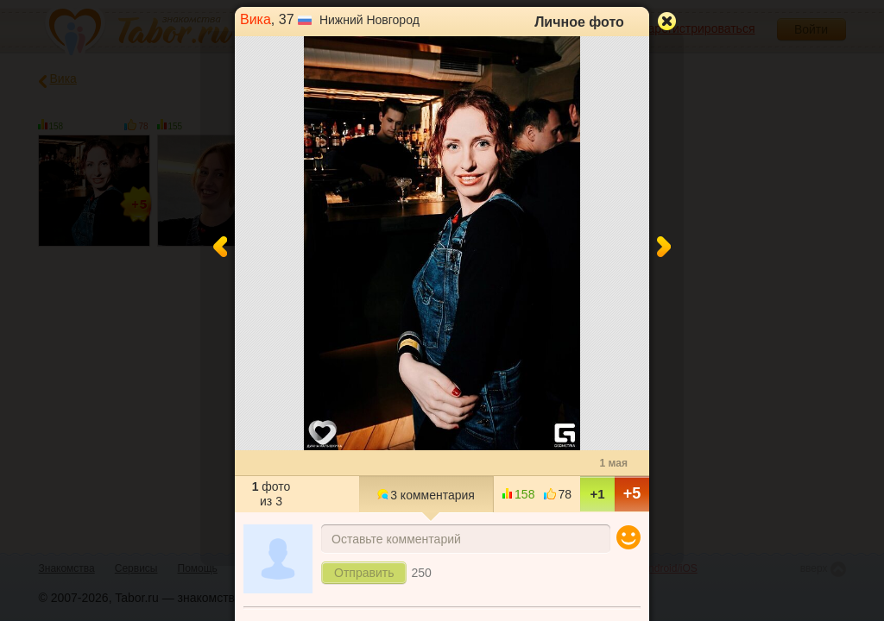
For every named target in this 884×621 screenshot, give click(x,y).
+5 (632, 493)
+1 (597, 493)
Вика (255, 19)
